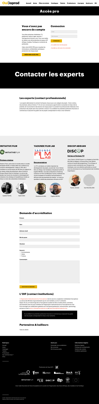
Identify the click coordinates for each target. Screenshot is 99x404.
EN (96, 3)
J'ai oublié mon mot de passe (59, 45)
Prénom (22, 218)
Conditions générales (81, 351)
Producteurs (71, 3)
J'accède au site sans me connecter (60, 48)
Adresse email (24, 231)
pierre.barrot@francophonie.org (58, 308)
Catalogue (54, 3)
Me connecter (54, 347)
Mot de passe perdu (56, 349)
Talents (62, 3)
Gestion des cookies (80, 349)
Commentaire (23, 259)
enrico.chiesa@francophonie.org (39, 308)
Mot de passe (23, 237)
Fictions (23, 256)
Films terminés (44, 3)
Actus (35, 3)
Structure (22, 244)
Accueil (28, 3)
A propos (81, 3)
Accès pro (89, 3)
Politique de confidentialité (82, 347)
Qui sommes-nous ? (7, 355)
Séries (22, 254)
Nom (21, 224)
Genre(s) (22, 250)
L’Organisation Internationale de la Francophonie (33, 299)
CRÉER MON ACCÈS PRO (31, 54)
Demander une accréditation (58, 345)
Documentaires (25, 252)
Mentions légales (79, 345)
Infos (3, 356)
